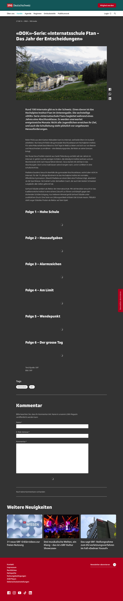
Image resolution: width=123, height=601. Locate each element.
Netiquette (11, 573)
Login (107, 13)
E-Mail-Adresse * (23, 432)
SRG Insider (33, 21)
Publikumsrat (63, 13)
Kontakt (10, 564)
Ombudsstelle (50, 13)
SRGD (26, 21)
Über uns (10, 13)
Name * (19, 422)
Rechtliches (12, 570)
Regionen (38, 13)
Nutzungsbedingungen (16, 576)
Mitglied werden (107, 5)
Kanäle (19, 13)
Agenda (28, 13)
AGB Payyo (11, 579)
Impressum (11, 567)
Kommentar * (21, 441)
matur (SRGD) (21, 387)
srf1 (32, 387)
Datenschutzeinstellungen (18, 582)
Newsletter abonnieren (103, 564)
